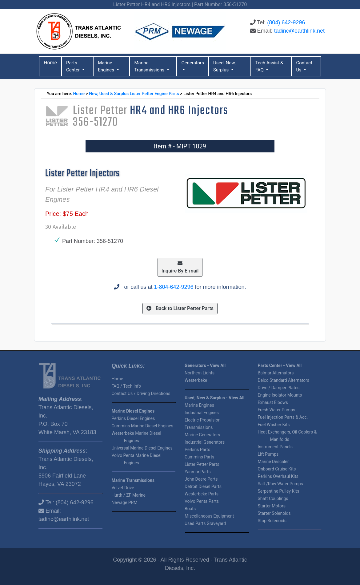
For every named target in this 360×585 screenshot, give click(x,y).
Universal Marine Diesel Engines (142, 448)
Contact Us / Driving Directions (141, 393)
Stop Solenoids (272, 520)
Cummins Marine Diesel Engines (143, 425)
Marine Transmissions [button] (150, 66)
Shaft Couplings (273, 498)
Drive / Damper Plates (279, 387)
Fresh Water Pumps (276, 409)
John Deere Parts (201, 479)
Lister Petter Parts (202, 464)
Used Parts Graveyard (205, 523)
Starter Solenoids (274, 513)
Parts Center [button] (73, 66)
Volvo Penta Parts (202, 501)
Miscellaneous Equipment (209, 516)
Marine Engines (199, 405)
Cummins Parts (199, 456)
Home (79, 93)
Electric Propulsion (202, 420)
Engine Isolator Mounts (280, 395)
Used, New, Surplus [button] (224, 66)
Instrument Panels (275, 446)
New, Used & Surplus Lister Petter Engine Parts (134, 93)
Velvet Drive (123, 487)
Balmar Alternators (276, 372)
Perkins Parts (197, 449)
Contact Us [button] (304, 66)
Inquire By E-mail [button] (180, 267)
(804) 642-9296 (286, 22)
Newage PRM (125, 502)
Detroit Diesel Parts (203, 486)
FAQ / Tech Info (126, 386)
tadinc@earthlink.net (299, 31)
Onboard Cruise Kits (277, 468)
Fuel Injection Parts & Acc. (283, 417)
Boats (190, 508)
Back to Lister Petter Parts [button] (180, 308)
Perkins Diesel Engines (133, 418)
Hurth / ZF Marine (129, 495)
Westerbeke (196, 380)
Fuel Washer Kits (274, 424)
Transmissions (199, 427)
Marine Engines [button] (106, 66)
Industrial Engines (202, 412)
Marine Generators (202, 434)
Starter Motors (272, 505)
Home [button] (50, 63)
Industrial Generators (205, 442)
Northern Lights (199, 372)
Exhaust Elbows (273, 402)
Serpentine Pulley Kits (278, 491)
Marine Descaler (273, 461)
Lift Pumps (268, 454)
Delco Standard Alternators (284, 380)
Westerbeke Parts (201, 493)
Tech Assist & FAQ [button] (269, 66)
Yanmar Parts (198, 471)
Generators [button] (192, 63)
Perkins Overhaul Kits (278, 476)
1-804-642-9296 (173, 287)
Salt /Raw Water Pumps (280, 483)
